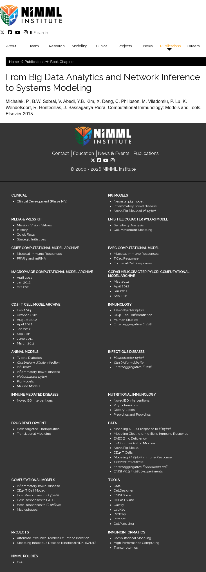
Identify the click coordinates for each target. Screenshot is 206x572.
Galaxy (119, 505)
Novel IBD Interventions (35, 400)
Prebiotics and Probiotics (132, 414)
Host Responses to (38, 495)
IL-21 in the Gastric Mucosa (134, 443)
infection (38, 362)
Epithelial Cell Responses (133, 263)
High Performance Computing (136, 543)
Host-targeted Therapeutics (38, 429)
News (148, 46)
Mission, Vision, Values (34, 225)
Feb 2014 (24, 310)
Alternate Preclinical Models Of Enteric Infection (53, 538)
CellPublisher (124, 524)
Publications (170, 46)
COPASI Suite (124, 500)
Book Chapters (62, 62)
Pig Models (25, 381)
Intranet (120, 519)
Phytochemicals (126, 405)
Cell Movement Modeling (133, 230)
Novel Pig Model (126, 448)
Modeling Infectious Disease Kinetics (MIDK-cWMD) (56, 543)
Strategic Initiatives (31, 239)
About (11, 46)
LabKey (120, 510)
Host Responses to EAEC (36, 500)
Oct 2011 (23, 287)
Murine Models (28, 386)
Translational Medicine (34, 434)
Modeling (80, 46)
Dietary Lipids (124, 410)
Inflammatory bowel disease (135, 206)
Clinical (102, 46)
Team (34, 46)
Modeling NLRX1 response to (142, 429)
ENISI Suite (122, 495)
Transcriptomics (126, 548)
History (22, 230)
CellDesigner (123, 490)
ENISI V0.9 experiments (138, 471)
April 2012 (24, 278)
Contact (60, 153)
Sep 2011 (120, 296)
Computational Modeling (132, 538)
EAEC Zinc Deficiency (130, 438)
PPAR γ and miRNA (31, 258)
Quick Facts (26, 235)
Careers (193, 46)
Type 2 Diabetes (29, 358)
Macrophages (27, 510)
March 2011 (25, 343)
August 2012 (27, 320)
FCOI (20, 562)
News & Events (113, 153)
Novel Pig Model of (135, 211)
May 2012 (121, 281)
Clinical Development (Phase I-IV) (42, 201)
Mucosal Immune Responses (39, 254)
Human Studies (126, 320)
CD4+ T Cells (123, 452)
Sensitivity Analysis (129, 225)
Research (57, 46)
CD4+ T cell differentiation (133, 315)
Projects (125, 46)
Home (14, 62)
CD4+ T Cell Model (30, 490)
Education (83, 153)
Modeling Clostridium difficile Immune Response (151, 434)
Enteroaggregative (132, 324)
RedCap (120, 514)
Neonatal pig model (128, 201)
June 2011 (25, 339)
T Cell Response (126, 258)
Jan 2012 (24, 282)
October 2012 (27, 315)
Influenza (24, 367)
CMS (117, 486)
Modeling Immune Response (143, 457)
